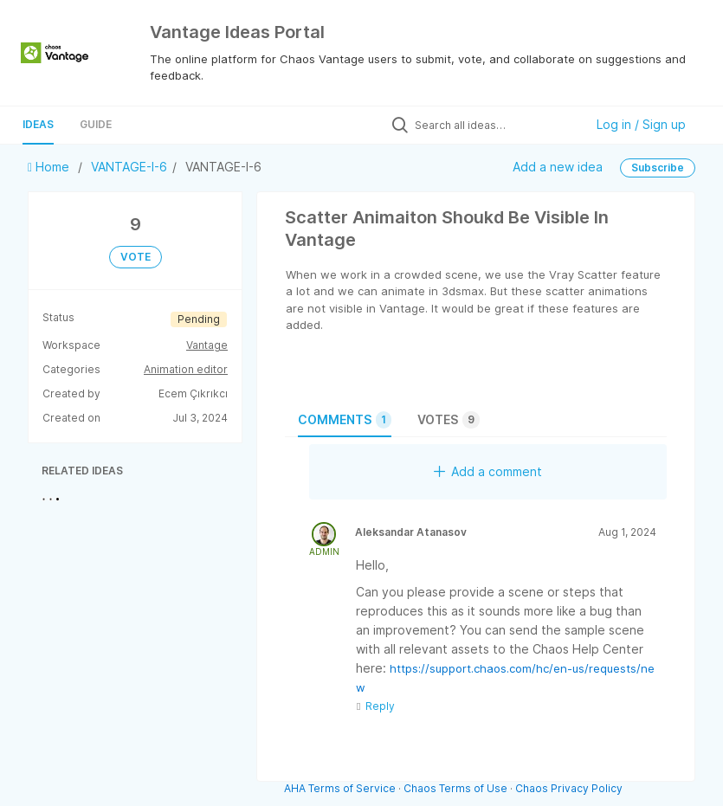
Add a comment (488, 471)
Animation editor (186, 369)
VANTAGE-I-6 (129, 166)
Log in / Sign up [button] (641, 124)
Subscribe (657, 167)
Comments (344, 420)
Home (50, 166)
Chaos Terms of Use (455, 788)
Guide (96, 124)
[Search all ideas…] (495, 124)
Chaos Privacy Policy (569, 788)
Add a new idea (558, 165)
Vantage (207, 345)
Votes (448, 420)
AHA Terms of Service (341, 788)
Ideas (38, 124)
